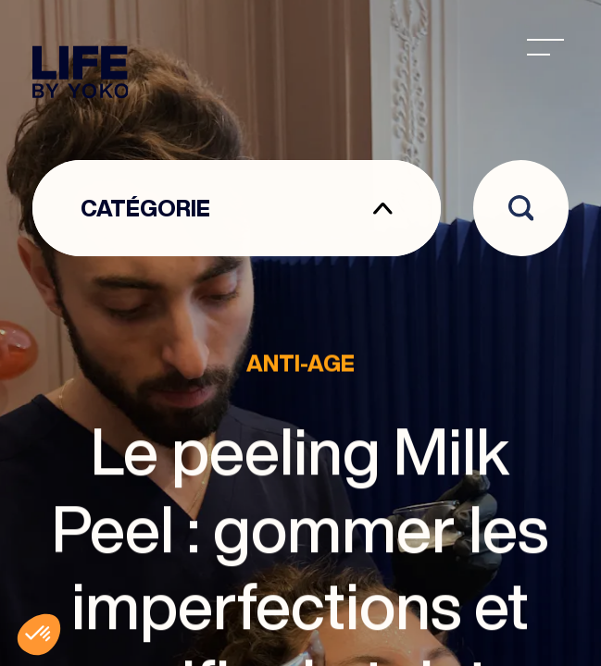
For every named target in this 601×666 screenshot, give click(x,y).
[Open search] (521, 208)
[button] (39, 634)
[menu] (545, 47)
